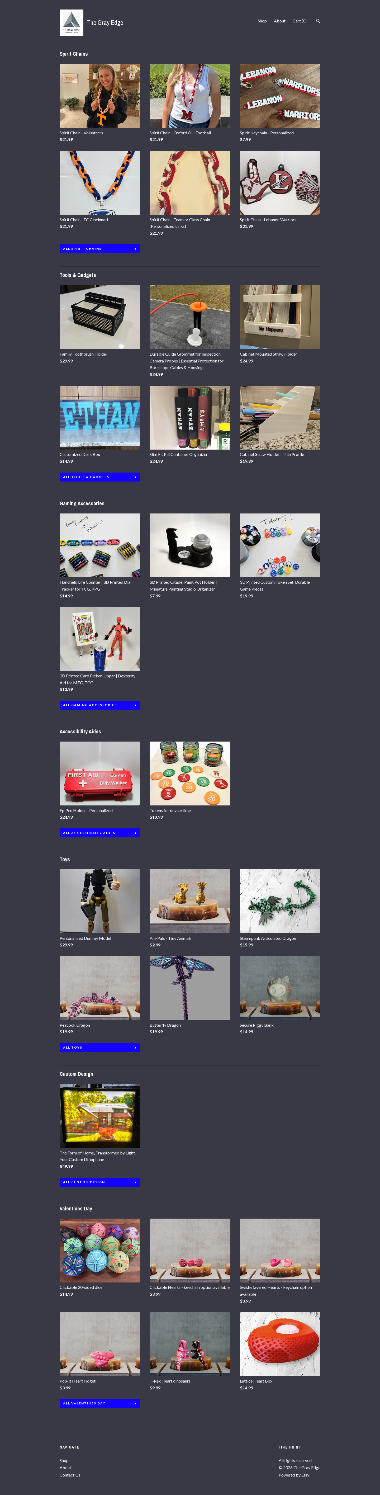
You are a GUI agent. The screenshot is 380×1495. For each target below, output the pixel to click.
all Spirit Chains (82, 249)
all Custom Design (84, 1182)
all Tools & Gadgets (86, 477)
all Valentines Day (84, 1403)
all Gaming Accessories (90, 705)
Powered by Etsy (294, 1474)
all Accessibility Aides (89, 833)
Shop (262, 20)
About (280, 20)
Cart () (300, 20)
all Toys (72, 1047)
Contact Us (70, 1474)
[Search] (318, 22)
